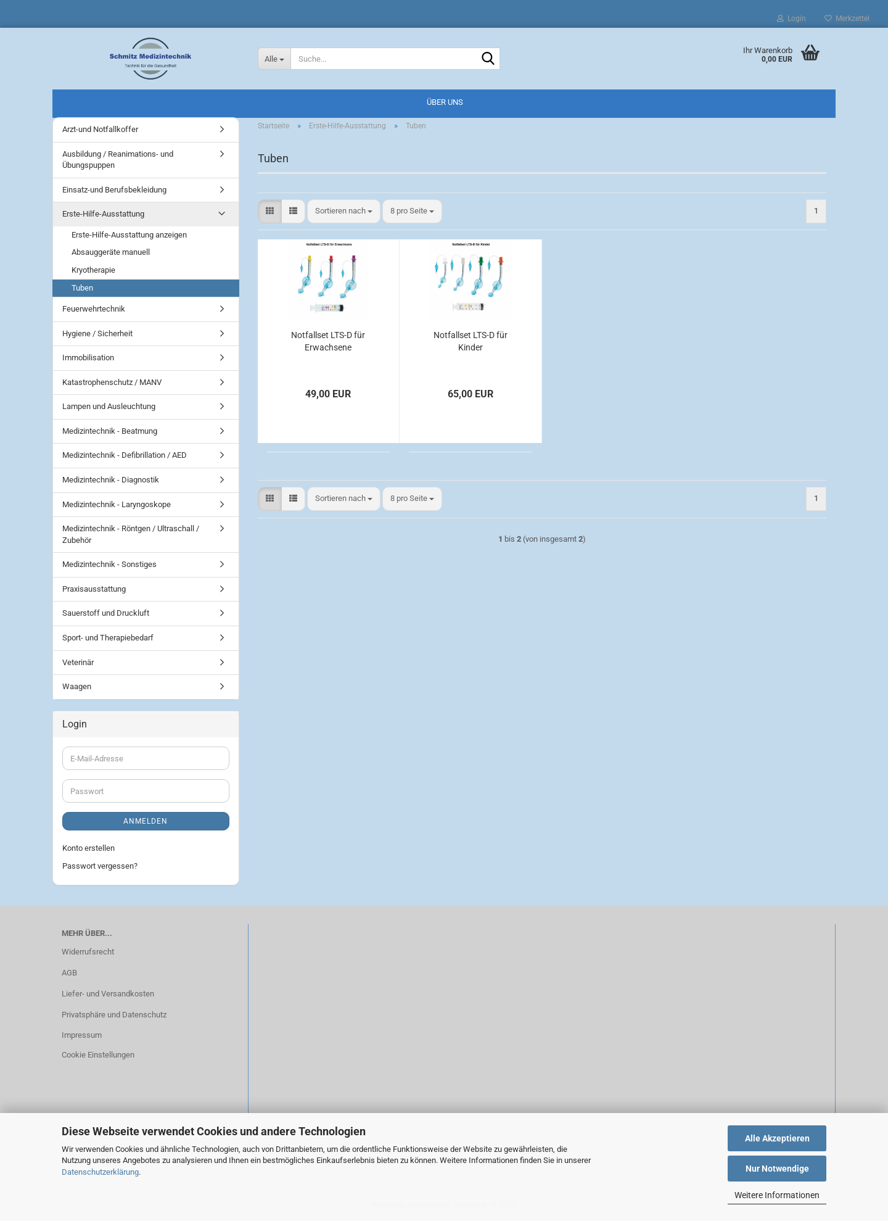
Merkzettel (847, 18)
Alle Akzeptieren (777, 1138)
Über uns (445, 102)
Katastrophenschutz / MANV (112, 382)
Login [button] (791, 18)
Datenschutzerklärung (100, 1172)
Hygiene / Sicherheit (97, 333)
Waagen (76, 686)
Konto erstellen (88, 848)
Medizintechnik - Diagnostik (110, 479)
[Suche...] (274, 59)
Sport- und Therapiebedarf (108, 637)
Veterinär (78, 662)
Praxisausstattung (94, 589)
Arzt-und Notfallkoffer (100, 129)
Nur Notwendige (777, 1168)
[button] (270, 211)
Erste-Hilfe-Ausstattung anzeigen (129, 234)
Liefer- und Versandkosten (108, 993)
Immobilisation (88, 357)
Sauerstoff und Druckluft (105, 613)
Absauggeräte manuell (111, 252)
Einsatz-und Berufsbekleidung (114, 189)
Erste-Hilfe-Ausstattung (103, 213)
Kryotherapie (93, 270)
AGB (69, 972)
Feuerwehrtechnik (93, 308)
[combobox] (343, 211)
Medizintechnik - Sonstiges (109, 564)
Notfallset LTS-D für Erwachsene (328, 341)
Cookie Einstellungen (98, 1054)
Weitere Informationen (777, 1195)
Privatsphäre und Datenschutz (114, 1014)
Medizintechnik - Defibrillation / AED (124, 455)
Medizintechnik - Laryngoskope (116, 504)
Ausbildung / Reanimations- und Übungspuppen (117, 159)
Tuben (82, 287)
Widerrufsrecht (88, 951)
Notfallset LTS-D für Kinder (471, 341)
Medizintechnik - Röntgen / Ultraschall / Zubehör (130, 534)
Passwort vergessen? (100, 866)
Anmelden (145, 821)
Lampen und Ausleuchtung (108, 406)
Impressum (82, 1035)
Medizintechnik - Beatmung (109, 431)
